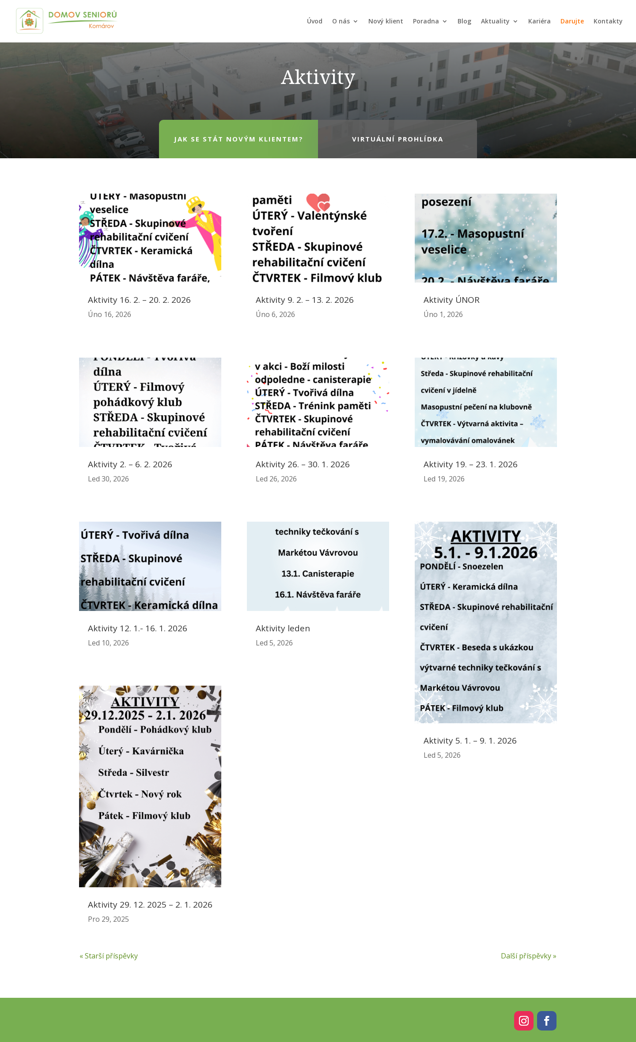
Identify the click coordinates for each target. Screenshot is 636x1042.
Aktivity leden (283, 628)
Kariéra (539, 21)
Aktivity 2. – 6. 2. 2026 (130, 464)
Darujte (572, 21)
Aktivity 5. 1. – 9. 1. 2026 (470, 740)
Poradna (426, 21)
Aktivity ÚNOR (452, 299)
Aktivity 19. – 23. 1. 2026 (471, 464)
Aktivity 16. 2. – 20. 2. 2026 (139, 299)
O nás (341, 21)
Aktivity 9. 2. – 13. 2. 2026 (305, 299)
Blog (464, 21)
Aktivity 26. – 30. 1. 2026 (303, 464)
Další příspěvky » (528, 956)
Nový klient (385, 21)
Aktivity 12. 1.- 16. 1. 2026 (137, 628)
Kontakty (608, 21)
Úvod (314, 21)
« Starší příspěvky (109, 956)
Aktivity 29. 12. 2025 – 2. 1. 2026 (150, 904)
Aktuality (495, 21)
